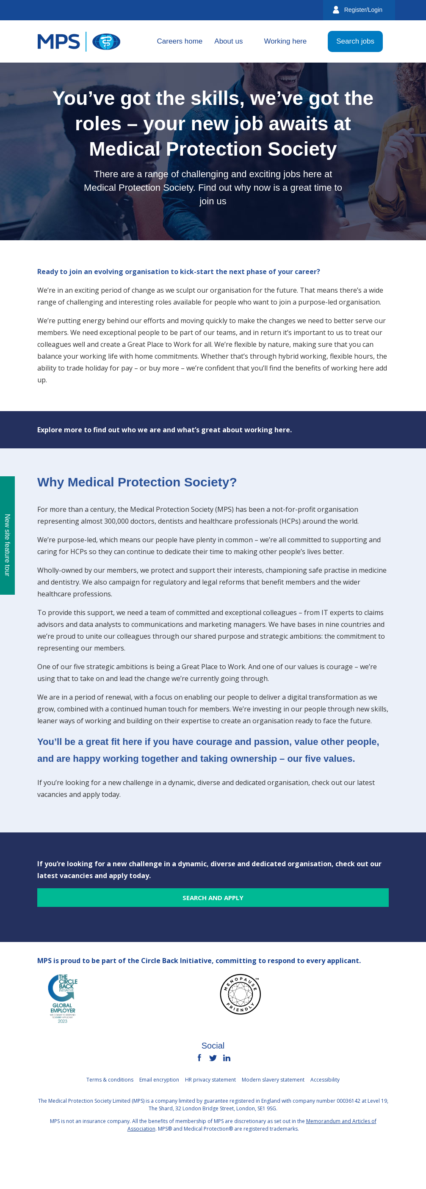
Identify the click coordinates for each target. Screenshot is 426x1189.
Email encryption (159, 1079)
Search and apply (213, 897)
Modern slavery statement (273, 1079)
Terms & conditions (109, 1079)
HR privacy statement (210, 1079)
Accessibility (325, 1079)
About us (228, 41)
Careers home (180, 41)
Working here (285, 41)
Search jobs (355, 41)
